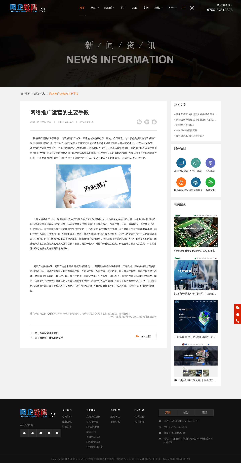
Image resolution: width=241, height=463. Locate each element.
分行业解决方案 (94, 447)
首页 (82, 7)
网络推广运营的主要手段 (63, 93)
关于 (172, 7)
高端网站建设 (93, 416)
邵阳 (204, 412)
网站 (95, 7)
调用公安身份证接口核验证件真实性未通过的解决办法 (197, 119)
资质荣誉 (67, 426)
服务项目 (91, 410)
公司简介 (67, 416)
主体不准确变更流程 (186, 130)
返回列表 (143, 336)
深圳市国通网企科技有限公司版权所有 (108, 459)
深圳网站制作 (102, 266)
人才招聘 (139, 421)
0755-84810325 (143, 459)
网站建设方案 (93, 442)
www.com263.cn (179, 427)
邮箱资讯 (115, 421)
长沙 (186, 412)
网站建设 (49, 313)
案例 (146, 7)
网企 (75, 459)
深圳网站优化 (64, 219)
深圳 (168, 412)
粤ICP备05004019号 (180, 459)
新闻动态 (39, 93)
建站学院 (115, 416)
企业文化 (67, 421)
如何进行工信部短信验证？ (190, 136)
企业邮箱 (91, 432)
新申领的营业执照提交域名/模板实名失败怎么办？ (197, 114)
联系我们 (139, 410)
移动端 (109, 7)
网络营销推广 (93, 426)
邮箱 (134, 7)
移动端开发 (92, 421)
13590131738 (157, 459)
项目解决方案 (93, 437)
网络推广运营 (40, 138)
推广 (123, 7)
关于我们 (67, 410)
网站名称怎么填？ (185, 125)
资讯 (158, 7)
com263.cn (83, 459)
